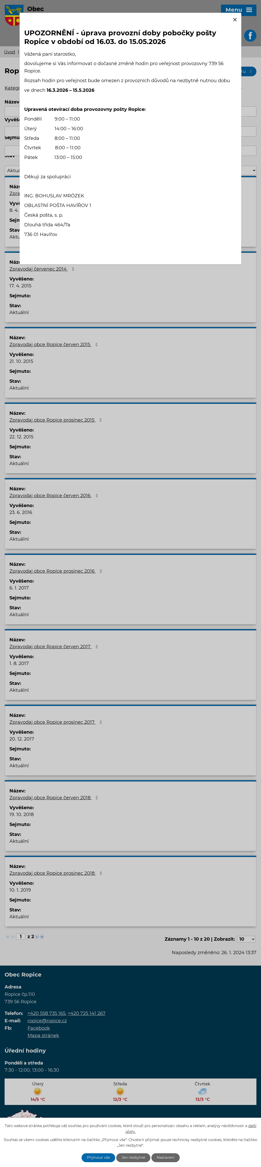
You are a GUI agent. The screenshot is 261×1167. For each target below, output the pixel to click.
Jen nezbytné (133, 1157)
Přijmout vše (98, 1157)
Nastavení (165, 1157)
